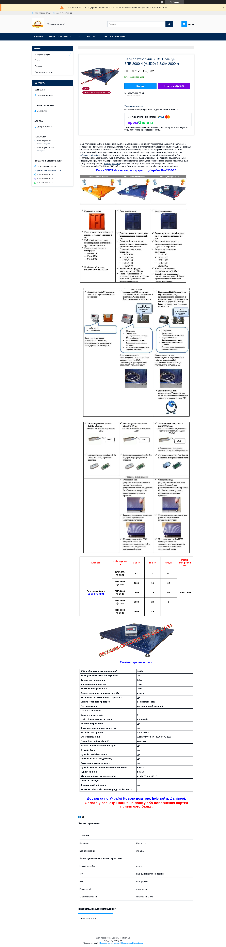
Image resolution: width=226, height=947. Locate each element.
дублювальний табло (90, 155)
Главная (39, 37)
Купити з (174, 86)
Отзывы (38, 66)
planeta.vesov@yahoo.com (49, 170)
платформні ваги (112, 163)
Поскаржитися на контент (109, 943)
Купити (140, 86)
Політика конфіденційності (132, 943)
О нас (79, 37)
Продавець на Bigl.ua (113, 941)
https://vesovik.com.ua (46, 166)
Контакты (92, 37)
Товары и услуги (58, 37)
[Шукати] (169, 24)
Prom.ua (126, 938)
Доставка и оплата (114, 37)
